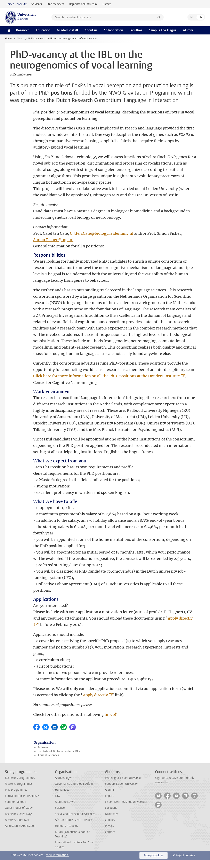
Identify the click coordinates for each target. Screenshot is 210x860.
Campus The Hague (163, 30)
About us (90, 30)
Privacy (109, 826)
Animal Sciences (48, 755)
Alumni (188, 30)
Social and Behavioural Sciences (75, 814)
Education (43, 30)
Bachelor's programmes (20, 778)
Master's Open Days (17, 820)
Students (36, 4)
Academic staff (67, 30)
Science (43, 747)
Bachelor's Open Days (18, 814)
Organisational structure (83, 4)
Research (23, 30)
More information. (57, 855)
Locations (111, 808)
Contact (110, 832)
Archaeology (63, 778)
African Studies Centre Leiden (73, 820)
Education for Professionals (22, 796)
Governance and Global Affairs (74, 784)
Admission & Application (20, 826)
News (20, 38)
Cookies (110, 820)
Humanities (62, 790)
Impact (109, 796)
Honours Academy (66, 826)
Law (57, 796)
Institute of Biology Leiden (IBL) (59, 751)
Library (107, 4)
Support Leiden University (121, 784)
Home (8, 38)
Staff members (55, 4)
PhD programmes (16, 790)
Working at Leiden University (123, 778)
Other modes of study (19, 808)
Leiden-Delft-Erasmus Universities (126, 802)
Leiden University (16, 4)
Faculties (135, 30)
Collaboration (113, 30)
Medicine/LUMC (65, 802)
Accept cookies (153, 855)
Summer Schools (15, 802)
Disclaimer (111, 814)
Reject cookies (185, 855)
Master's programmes (18, 784)
